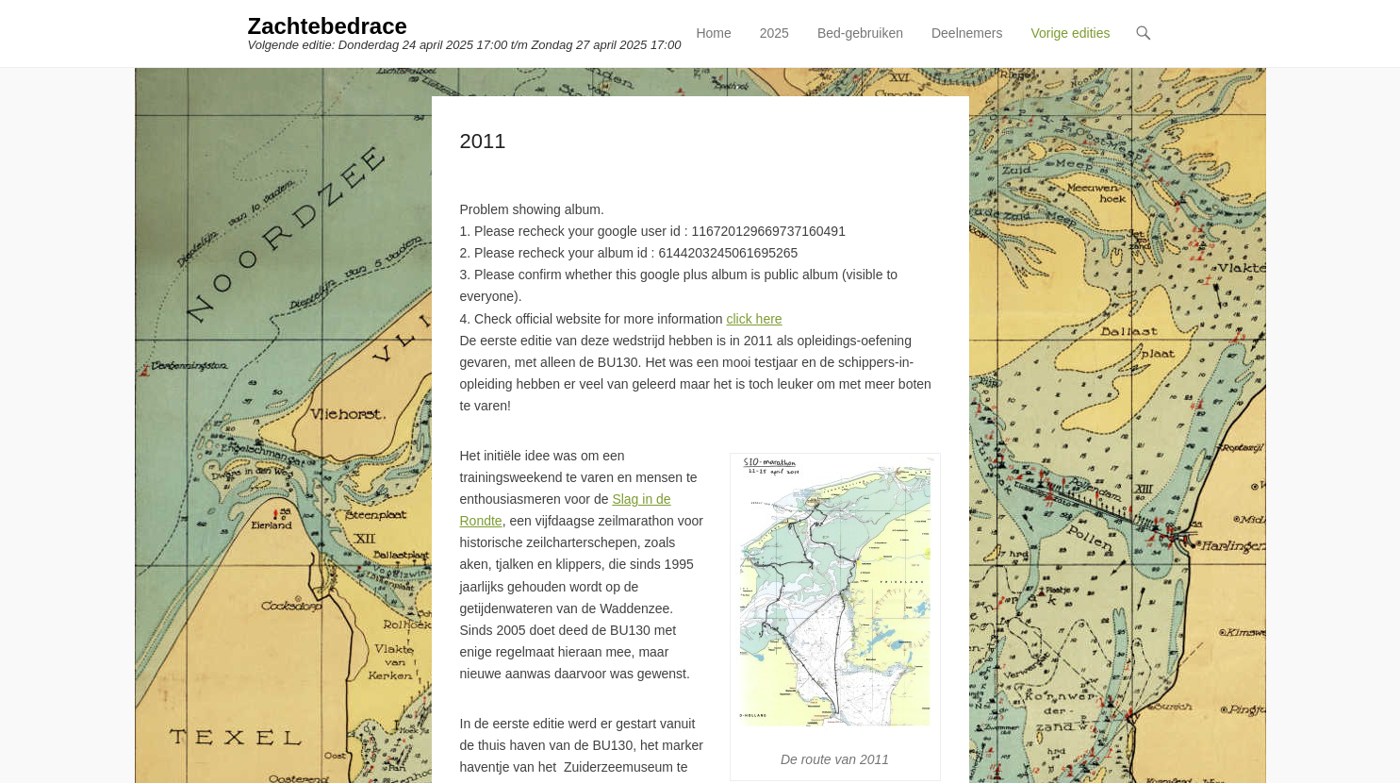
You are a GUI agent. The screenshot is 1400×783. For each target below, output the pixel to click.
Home (713, 33)
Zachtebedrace (327, 26)
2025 (774, 33)
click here (754, 318)
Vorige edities (1070, 33)
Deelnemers (966, 33)
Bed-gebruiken (860, 33)
